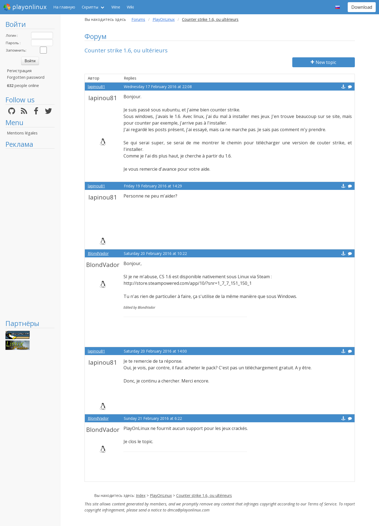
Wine (115, 7)
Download (361, 7)
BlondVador (98, 253)
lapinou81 (96, 86)
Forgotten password (25, 77)
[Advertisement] (30, 233)
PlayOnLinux (164, 19)
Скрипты (90, 7)
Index (140, 495)
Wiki (130, 7)
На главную (64, 7)
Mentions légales (22, 133)
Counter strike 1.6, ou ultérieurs (204, 495)
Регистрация (19, 70)
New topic (323, 62)
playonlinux (25, 7)
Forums (138, 19)
